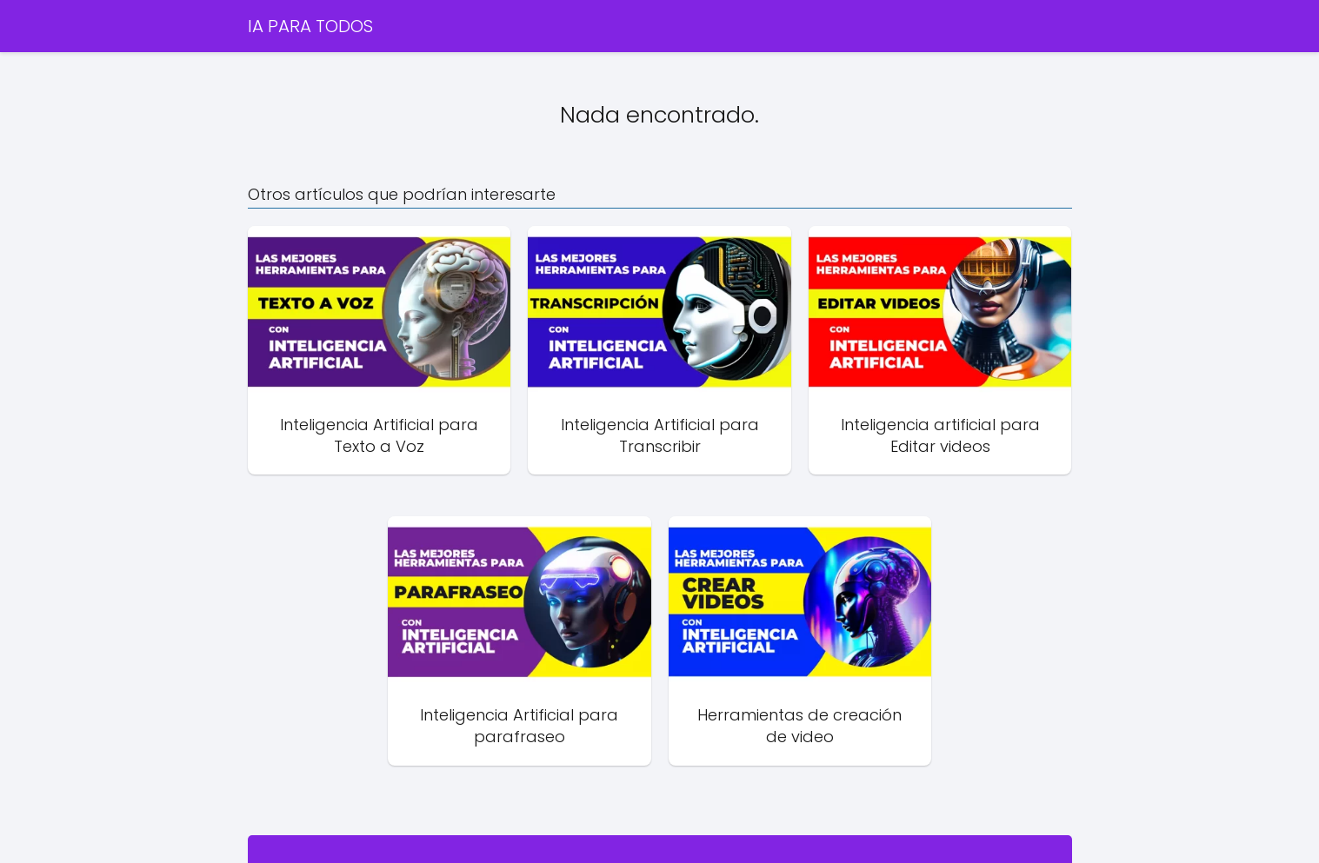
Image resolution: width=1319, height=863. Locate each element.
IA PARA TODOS (310, 26)
